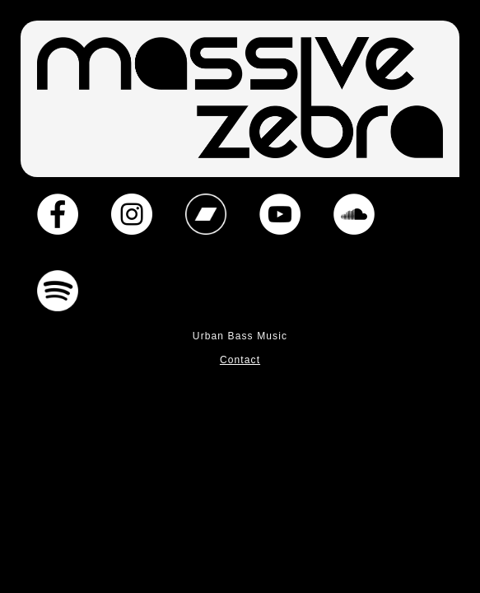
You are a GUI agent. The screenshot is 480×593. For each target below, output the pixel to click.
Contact (240, 360)
